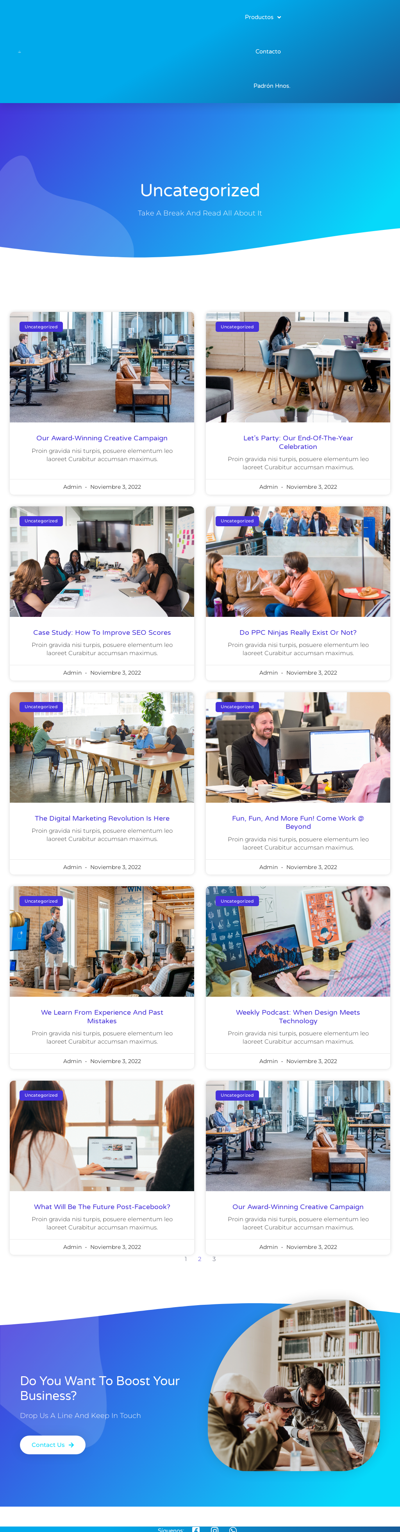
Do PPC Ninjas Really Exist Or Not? (298, 632)
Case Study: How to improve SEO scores (102, 632)
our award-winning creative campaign (102, 438)
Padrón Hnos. (272, 85)
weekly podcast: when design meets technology (298, 1016)
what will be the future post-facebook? (102, 1206)
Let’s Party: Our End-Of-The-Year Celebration (298, 442)
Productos (263, 17)
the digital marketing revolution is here (102, 818)
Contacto (268, 51)
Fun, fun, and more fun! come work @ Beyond (298, 822)
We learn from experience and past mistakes (102, 1016)
